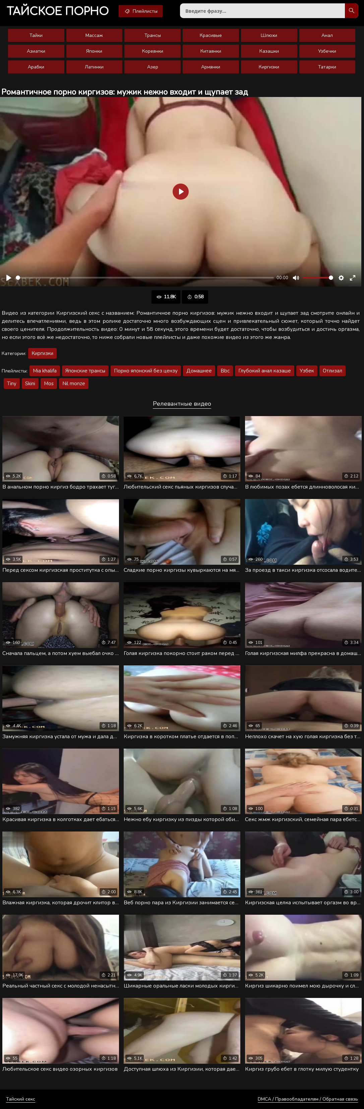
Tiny (11, 383)
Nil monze (73, 383)
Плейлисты (141, 11)
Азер (152, 67)
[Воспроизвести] (8, 277)
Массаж (94, 35)
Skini (30, 383)
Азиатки (36, 51)
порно (58, 11)
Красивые (211, 35)
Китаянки (210, 51)
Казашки (269, 51)
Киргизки (269, 67)
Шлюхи (269, 35)
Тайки (36, 35)
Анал (327, 35)
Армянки (210, 67)
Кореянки (152, 51)
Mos (49, 383)
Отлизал (332, 370)
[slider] (145, 277)
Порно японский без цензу (146, 370)
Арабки (36, 67)
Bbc (225, 370)
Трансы (152, 35)
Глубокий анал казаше (264, 370)
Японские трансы (85, 370)
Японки (94, 51)
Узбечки (327, 51)
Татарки (327, 67)
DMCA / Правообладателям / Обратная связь (308, 1099)
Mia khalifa (45, 370)
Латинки (94, 67)
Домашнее (199, 370)
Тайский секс (20, 1099)
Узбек (307, 370)
